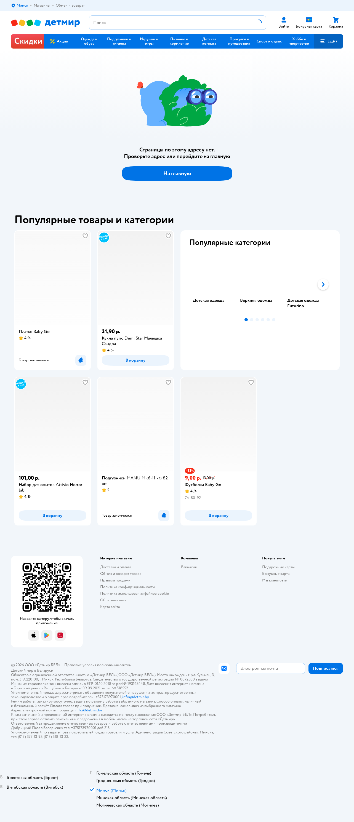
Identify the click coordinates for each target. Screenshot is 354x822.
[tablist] (260, 284)
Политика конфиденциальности (127, 587)
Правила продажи (115, 580)
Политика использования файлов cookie (134, 593)
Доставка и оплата (115, 567)
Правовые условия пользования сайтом (98, 665)
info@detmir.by (135, 697)
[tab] (212, 284)
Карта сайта (110, 606)
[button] (328, 41)
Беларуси (45, 670)
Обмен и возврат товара (120, 573)
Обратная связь (113, 600)
